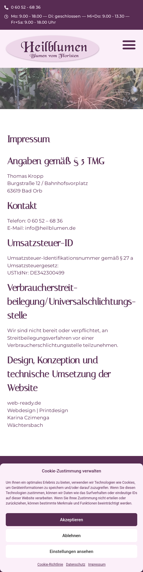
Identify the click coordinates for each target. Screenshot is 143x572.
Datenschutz (75, 564)
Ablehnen (71, 535)
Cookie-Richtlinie (50, 564)
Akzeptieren (71, 519)
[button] (129, 44)
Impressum (97, 564)
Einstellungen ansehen (71, 551)
